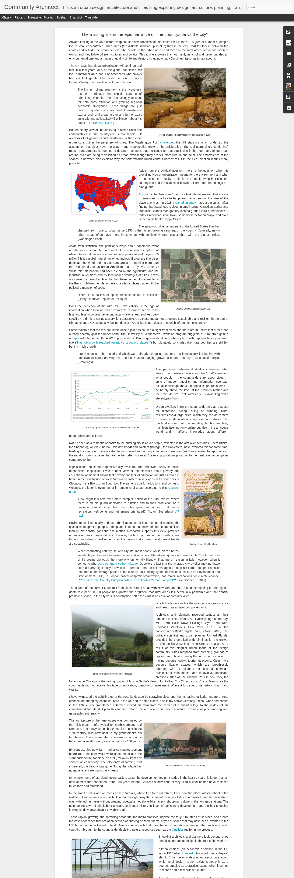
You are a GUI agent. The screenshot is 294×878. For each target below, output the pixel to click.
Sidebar (61, 17)
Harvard (187, 853)
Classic (7, 17)
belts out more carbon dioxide (118, 563)
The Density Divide (99, 123)
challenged (167, 142)
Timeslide (91, 17)
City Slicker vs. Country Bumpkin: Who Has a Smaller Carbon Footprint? (127, 580)
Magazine (34, 17)
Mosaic (48, 17)
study (144, 194)
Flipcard (20, 17)
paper (76, 338)
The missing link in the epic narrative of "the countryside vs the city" (144, 34)
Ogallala (177, 829)
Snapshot (76, 17)
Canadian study (185, 202)
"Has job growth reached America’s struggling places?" (113, 342)
